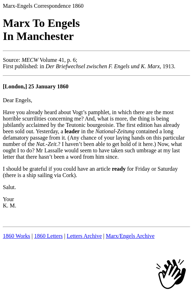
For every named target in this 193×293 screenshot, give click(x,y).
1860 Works (16, 236)
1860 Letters (48, 236)
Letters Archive (84, 236)
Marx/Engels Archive (130, 236)
